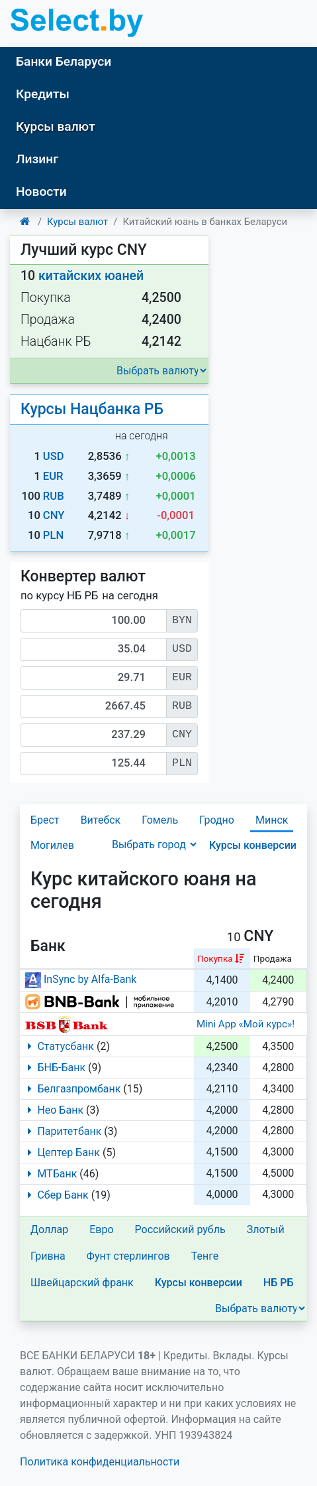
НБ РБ (278, 1282)
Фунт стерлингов (128, 1256)
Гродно (216, 820)
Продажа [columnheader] (272, 958)
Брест (45, 820)
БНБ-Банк (54, 1067)
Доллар (49, 1229)
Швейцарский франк (82, 1282)
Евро (101, 1229)
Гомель (160, 820)
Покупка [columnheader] (215, 958)
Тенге (205, 1256)
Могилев (52, 845)
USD (53, 456)
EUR (53, 476)
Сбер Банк (56, 1195)
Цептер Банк (61, 1152)
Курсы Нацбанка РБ (92, 409)
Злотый (266, 1229)
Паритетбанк (62, 1131)
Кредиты (42, 94)
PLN (53, 535)
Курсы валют (55, 126)
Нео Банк (53, 1110)
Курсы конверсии (252, 845)
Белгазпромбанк (71, 1088)
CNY (54, 515)
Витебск (101, 820)
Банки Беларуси (63, 61)
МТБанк (50, 1173)
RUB (53, 496)
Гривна (48, 1256)
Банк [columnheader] (48, 946)
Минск (271, 820)
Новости (41, 191)
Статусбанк (58, 1046)
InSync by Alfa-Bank (80, 979)
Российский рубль (180, 1229)
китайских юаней (91, 275)
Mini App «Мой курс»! (245, 1024)
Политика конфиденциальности (99, 1461)
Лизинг (37, 159)
